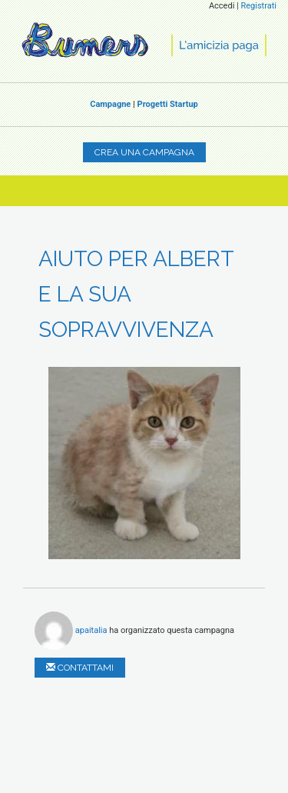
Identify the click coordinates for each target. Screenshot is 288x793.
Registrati (258, 6)
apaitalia (91, 630)
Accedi (221, 6)
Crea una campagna (144, 152)
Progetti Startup (167, 104)
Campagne (110, 104)
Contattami (80, 667)
